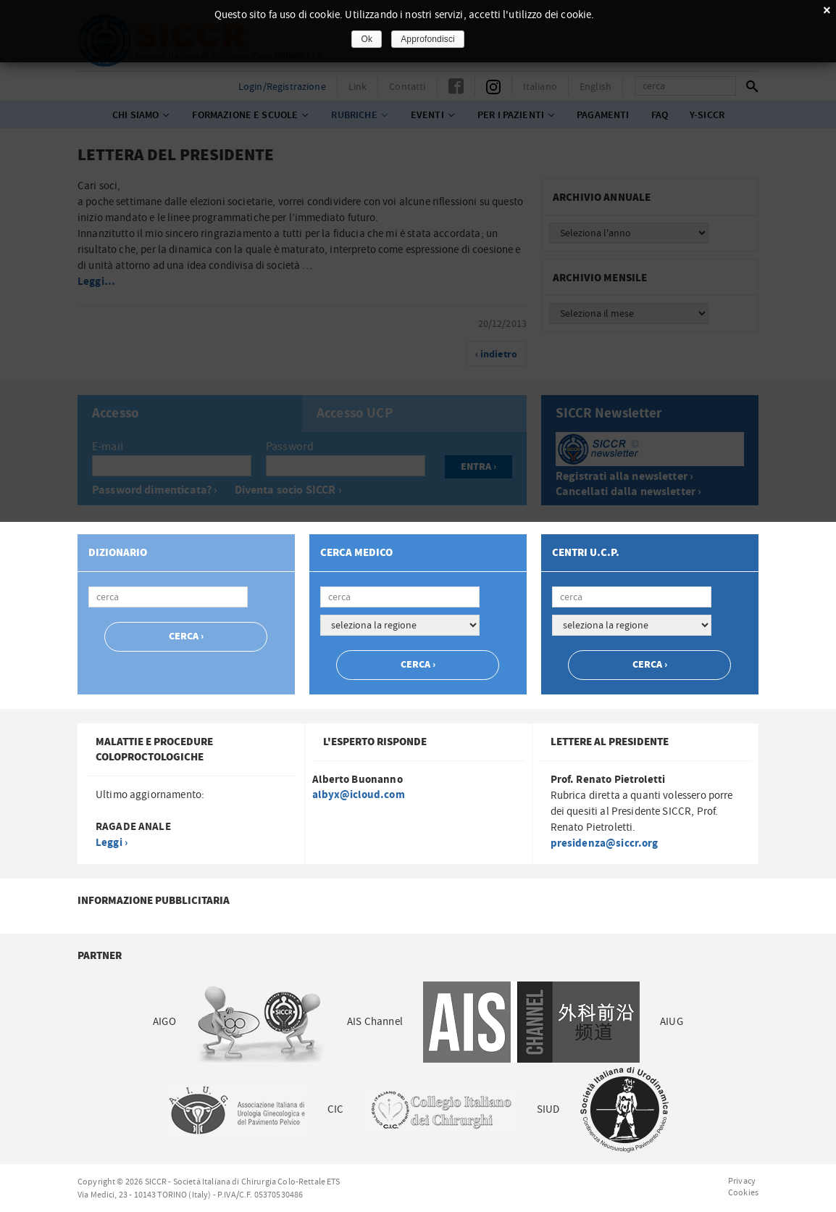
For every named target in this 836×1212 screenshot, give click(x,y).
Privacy (742, 1181)
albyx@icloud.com (358, 794)
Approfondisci (428, 39)
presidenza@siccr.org (605, 843)
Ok (366, 39)
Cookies (743, 1192)
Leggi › (112, 842)
